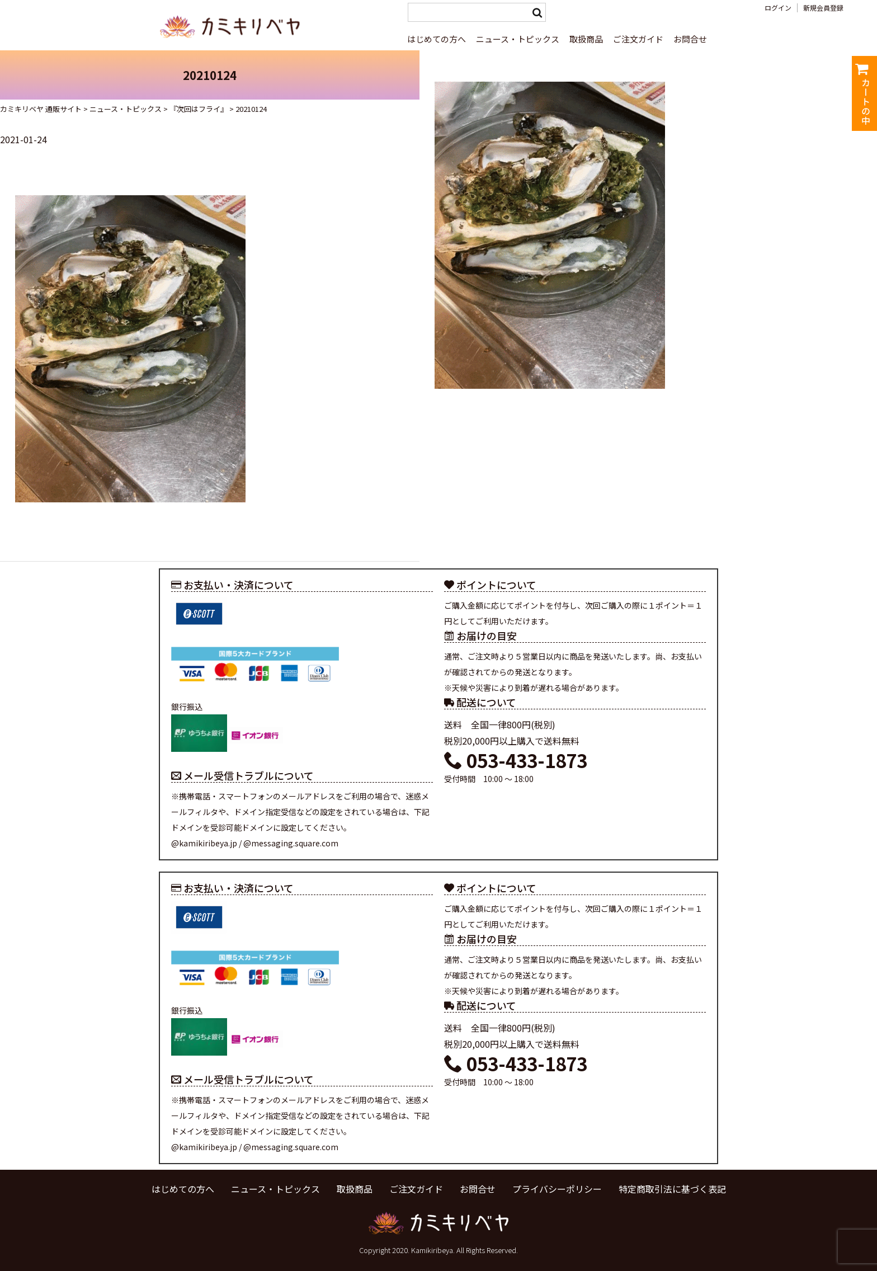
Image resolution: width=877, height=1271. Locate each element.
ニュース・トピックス (517, 39)
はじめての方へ (436, 39)
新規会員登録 (823, 7)
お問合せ (690, 39)
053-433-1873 (515, 760)
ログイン (778, 7)
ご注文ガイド (638, 39)
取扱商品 (586, 39)
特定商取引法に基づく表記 (672, 1188)
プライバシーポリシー (557, 1188)
